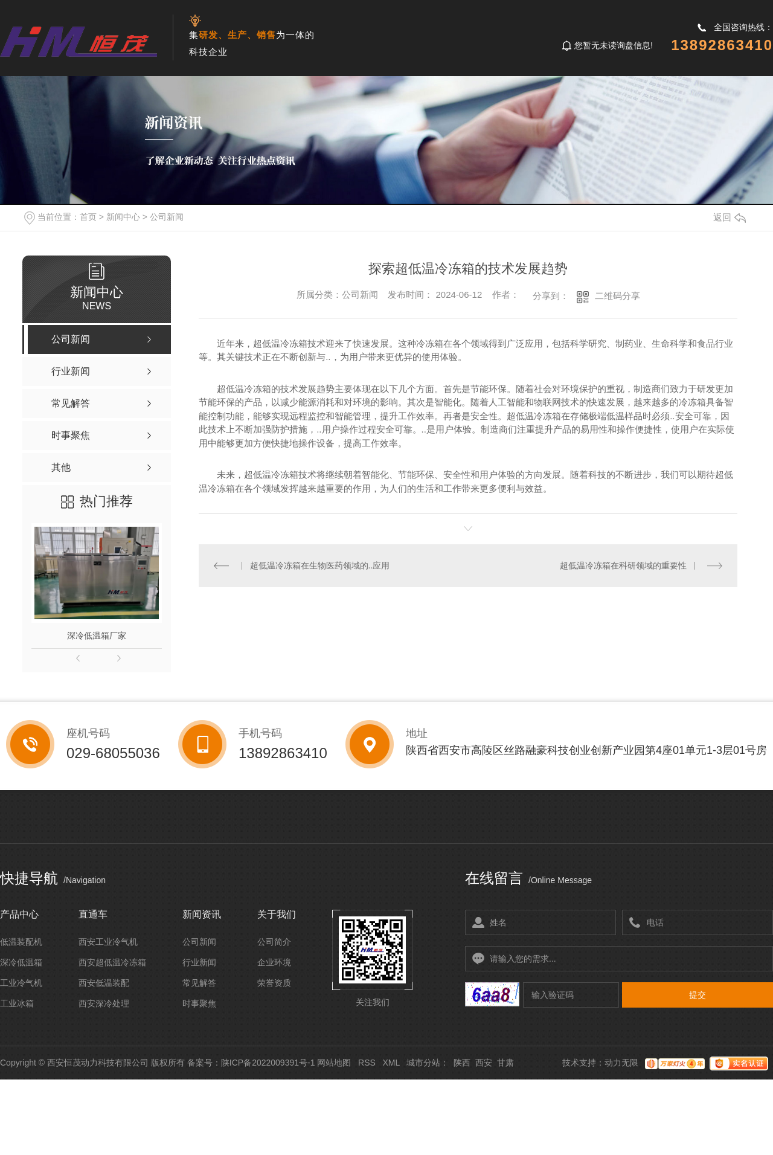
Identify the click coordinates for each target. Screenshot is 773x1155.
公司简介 (274, 942)
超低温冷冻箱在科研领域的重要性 (623, 565)
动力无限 (621, 1062)
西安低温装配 (104, 983)
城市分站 (423, 1062)
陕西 (462, 1062)
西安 (483, 1062)
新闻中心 (123, 217)
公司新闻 (167, 217)
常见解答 (199, 983)
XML (390, 1062)
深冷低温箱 (21, 962)
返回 (729, 217)
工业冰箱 (17, 1003)
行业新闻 (199, 962)
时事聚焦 (199, 1003)
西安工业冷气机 (108, 942)
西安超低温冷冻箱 (112, 962)
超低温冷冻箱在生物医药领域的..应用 (320, 565)
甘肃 (505, 1062)
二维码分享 (617, 296)
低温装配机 (21, 942)
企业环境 (274, 962)
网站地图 (334, 1062)
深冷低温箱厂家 (96, 635)
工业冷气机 (21, 983)
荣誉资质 (274, 983)
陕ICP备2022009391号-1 (268, 1062)
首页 (88, 217)
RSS (367, 1062)
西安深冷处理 (104, 1003)
